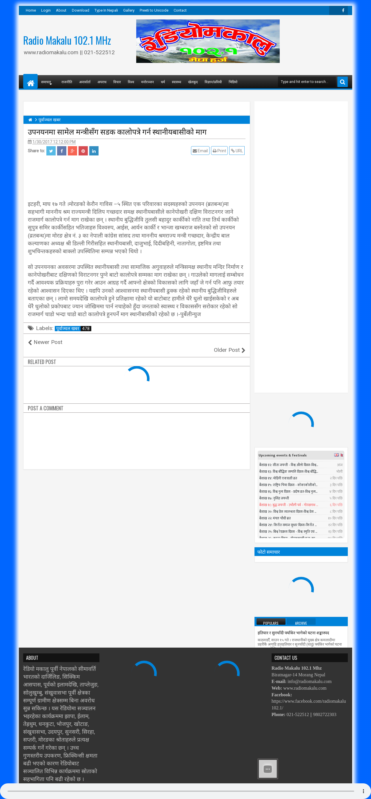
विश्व (131, 81)
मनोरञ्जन (147, 81)
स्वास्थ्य (176, 81)
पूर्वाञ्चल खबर (73, 328)
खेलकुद (193, 81)
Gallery (128, 10)
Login (46, 10)
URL (238, 150)
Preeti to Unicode (154, 10)
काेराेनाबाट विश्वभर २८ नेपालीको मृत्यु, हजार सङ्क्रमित (298, 609)
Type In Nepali (106, 10)
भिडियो (233, 81)
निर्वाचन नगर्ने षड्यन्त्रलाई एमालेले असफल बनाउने (294, 502)
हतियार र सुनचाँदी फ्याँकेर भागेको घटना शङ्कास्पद (293, 399)
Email (201, 150)
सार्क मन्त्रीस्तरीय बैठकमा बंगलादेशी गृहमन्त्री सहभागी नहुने (300, 635)
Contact (180, 10)
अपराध (101, 81)
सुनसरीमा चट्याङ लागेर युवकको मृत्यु (306, 553)
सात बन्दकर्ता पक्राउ (272, 477)
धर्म (163, 81)
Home (31, 10)
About (61, 10)
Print (220, 150)
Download (80, 10)
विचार (117, 81)
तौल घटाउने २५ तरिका (274, 425)
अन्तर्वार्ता (84, 81)
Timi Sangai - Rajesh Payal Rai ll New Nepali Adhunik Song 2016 (311, 531)
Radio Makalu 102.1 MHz (67, 40)
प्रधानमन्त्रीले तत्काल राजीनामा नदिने (284, 450)
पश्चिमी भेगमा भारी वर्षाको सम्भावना (285, 583)
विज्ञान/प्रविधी (213, 81)
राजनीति (66, 81)
